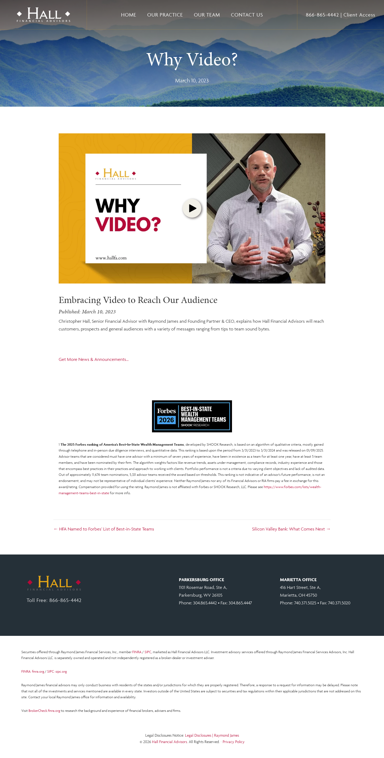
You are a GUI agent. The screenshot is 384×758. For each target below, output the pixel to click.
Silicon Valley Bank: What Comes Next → (291, 529)
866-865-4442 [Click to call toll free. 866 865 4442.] (65, 600)
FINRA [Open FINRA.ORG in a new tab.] (136, 652)
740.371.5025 (305, 602)
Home (128, 14)
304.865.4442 (205, 602)
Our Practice (165, 14)
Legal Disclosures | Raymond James (212, 735)
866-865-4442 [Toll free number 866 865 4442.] (322, 14)
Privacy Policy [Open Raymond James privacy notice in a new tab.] (234, 741)
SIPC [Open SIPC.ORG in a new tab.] (148, 652)
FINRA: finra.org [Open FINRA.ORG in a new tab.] (32, 671)
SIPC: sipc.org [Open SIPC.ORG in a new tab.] (57, 671)
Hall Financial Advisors (169, 741)
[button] (192, 208)
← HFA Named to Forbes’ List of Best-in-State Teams (103, 529)
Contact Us (247, 14)
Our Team (207, 14)
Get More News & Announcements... (94, 359)
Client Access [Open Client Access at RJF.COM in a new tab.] (359, 14)
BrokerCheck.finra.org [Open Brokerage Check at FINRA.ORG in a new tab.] (44, 710)
